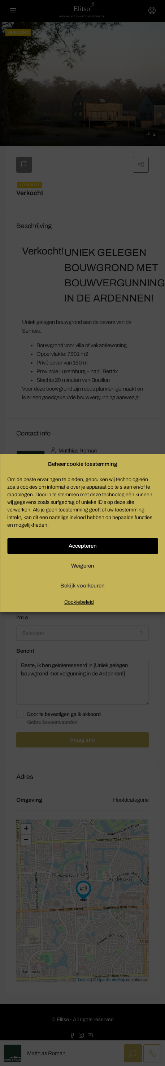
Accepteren (83, 546)
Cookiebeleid (79, 602)
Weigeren (82, 566)
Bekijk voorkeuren (82, 586)
